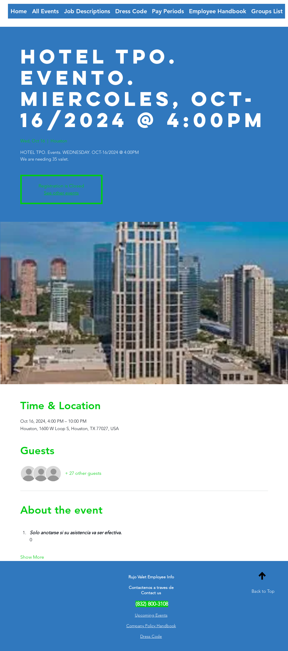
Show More (32, 557)
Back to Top (263, 591)
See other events (61, 193)
